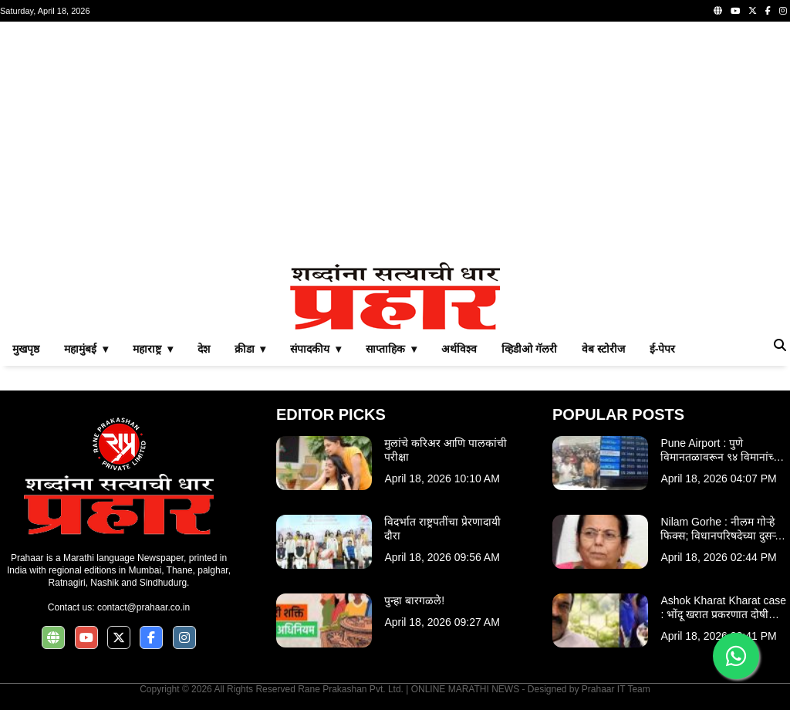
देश (204, 349)
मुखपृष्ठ (25, 349)
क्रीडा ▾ (250, 349)
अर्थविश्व (459, 349)
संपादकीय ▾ (315, 349)
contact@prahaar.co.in (143, 607)
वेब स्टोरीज (603, 349)
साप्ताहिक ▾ (391, 349)
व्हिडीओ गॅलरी (529, 349)
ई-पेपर (663, 349)
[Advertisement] (395, 142)
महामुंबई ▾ (86, 349)
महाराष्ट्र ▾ (153, 349)
